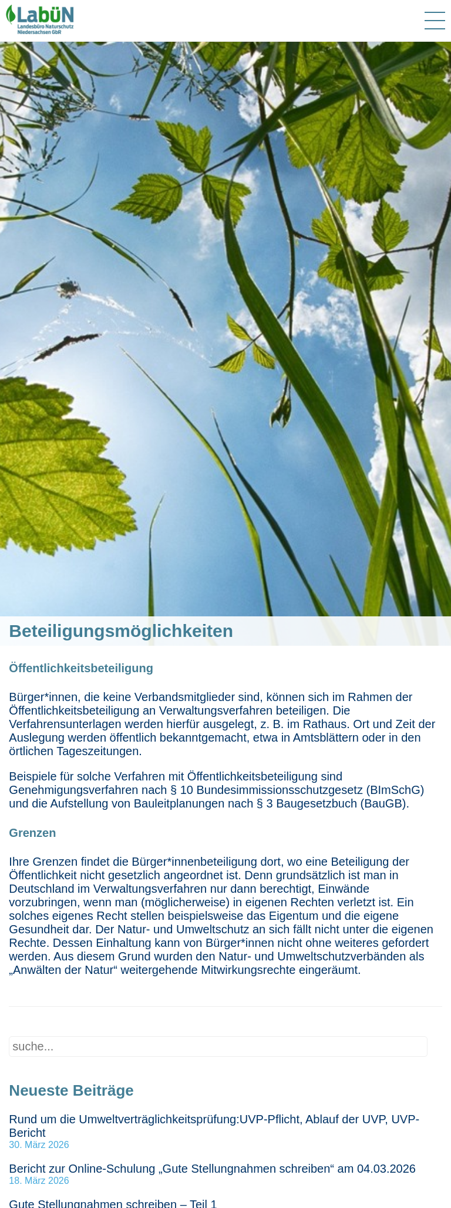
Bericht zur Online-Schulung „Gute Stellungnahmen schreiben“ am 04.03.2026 (212, 1168)
